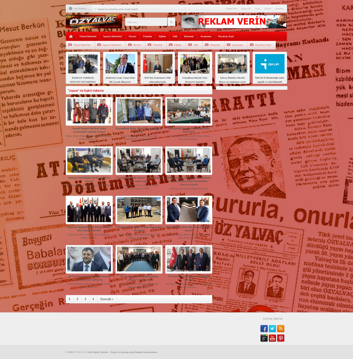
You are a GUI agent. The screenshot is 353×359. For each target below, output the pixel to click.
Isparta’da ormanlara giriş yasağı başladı (118, 9)
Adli (175, 36)
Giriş (257, 8)
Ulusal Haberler (88, 36)
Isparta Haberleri (112, 36)
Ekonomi (189, 36)
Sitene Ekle (231, 8)
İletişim (279, 8)
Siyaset (132, 36)
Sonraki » (106, 299)
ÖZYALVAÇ (80, 352)
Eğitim (162, 36)
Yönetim (147, 36)
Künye (268, 8)
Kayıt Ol (246, 8)
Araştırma (205, 36)
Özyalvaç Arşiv (226, 36)
